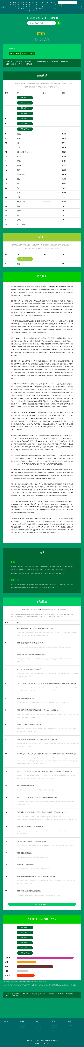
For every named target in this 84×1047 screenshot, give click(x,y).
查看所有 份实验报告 (42, 904)
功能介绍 (55, 5)
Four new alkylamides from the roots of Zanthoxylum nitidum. (34, 869)
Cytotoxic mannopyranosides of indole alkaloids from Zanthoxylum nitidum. (39, 895)
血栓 (18, 215)
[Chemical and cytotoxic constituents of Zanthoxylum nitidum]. (35, 790)
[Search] (67, 2)
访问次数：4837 (14, 53)
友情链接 (70, 1025)
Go (59, 5)
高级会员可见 (25, 97)
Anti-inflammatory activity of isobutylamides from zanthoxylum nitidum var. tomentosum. (42, 702)
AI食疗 (13, 4)
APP (48, 2)
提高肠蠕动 (21, 175)
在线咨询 (54, 1030)
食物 (11, 3)
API (52, 2)
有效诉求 (9, 62)
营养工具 (18, 5)
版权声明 (22, 1028)
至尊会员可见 (45, 40)
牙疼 (18, 143)
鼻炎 (18, 193)
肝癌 (18, 188)
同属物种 (28, 64)
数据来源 (22, 1025)
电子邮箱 (54, 1025)
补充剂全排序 (33, 7)
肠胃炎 (19, 138)
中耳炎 (19, 156)
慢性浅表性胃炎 (22, 152)
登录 (81, 7)
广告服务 (38, 1030)
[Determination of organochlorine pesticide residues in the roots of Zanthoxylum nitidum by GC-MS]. (46, 845)
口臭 (18, 147)
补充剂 (15, 4)
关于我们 (38, 1025)
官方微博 (54, 1028)
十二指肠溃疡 (21, 224)
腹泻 (18, 264)
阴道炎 (19, 134)
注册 (78, 7)
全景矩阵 (40, 5)
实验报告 (41, 62)
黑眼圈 (19, 166)
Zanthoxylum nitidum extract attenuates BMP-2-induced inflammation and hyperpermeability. (44, 647)
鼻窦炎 (19, 161)
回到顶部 (8, 994)
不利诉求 (19, 62)
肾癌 (18, 170)
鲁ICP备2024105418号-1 (42, 1043)
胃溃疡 (19, 206)
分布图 (19, 64)
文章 (45, 3)
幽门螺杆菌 (21, 202)
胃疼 (18, 184)
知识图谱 (42, 5)
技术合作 (38, 1028)
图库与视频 (10, 64)
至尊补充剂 (26, 6)
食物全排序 (37, 6)
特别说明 (28, 62)
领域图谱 (54, 62)
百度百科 (12, 48)
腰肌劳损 (20, 211)
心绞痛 (19, 220)
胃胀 (18, 179)
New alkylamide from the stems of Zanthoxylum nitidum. (33, 857)
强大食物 (21, 5)
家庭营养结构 (29, 7)
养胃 (18, 197)
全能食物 (23, 5)
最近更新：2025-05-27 (28, 53)
